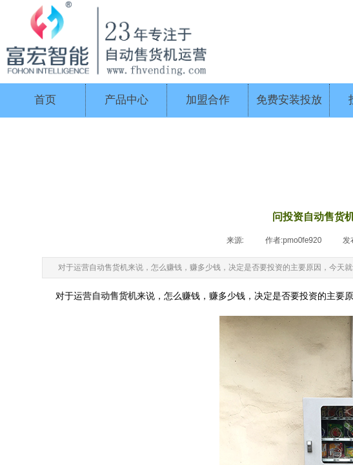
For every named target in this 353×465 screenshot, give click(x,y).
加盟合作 (208, 100)
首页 (45, 100)
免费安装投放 (289, 100)
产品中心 (126, 100)
